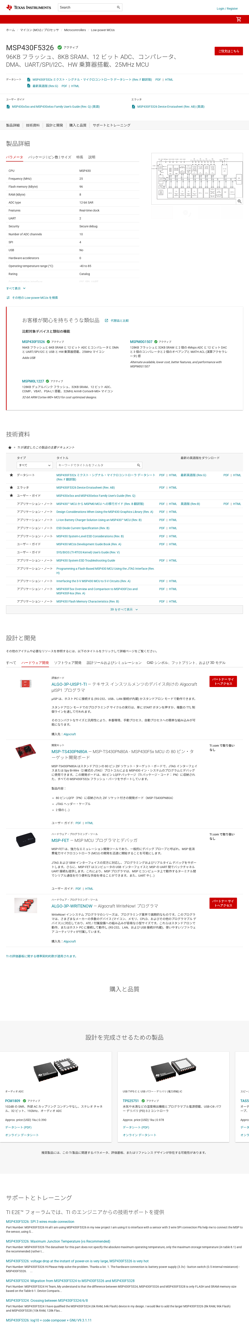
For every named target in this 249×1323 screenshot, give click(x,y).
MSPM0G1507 (141, 342)
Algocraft (70, 734)
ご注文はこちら (228, 51)
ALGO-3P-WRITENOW (72, 906)
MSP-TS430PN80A (69, 751)
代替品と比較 (120, 320)
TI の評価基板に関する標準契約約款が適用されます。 (42, 956)
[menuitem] (227, 19)
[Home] (28, 8)
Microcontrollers (75, 30)
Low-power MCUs (103, 30)
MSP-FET (60, 840)
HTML (169, 79)
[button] (10, 19)
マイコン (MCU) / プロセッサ (39, 30)
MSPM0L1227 (33, 381)
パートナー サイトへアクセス (223, 681)
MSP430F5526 (33, 342)
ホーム (10, 30)
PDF (158, 79)
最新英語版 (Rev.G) (45, 86)
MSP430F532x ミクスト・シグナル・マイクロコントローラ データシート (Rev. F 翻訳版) (92, 79)
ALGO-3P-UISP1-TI (69, 684)
